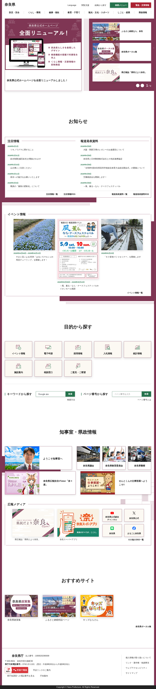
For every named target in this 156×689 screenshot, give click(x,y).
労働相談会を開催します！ (95, 177)
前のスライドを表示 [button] (137, 85)
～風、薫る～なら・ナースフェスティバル (101, 186)
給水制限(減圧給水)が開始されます (25, 159)
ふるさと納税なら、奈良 (132, 31)
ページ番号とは (144, 400)
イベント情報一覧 (135, 293)
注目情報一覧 (52, 194)
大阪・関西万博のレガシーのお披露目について (103, 150)
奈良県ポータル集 (129, 52)
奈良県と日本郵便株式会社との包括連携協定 (102, 159)
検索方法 (71, 400)
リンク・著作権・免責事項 (137, 663)
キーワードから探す (19, 394)
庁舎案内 (44, 676)
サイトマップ (131, 673)
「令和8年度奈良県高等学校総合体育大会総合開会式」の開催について (114, 168)
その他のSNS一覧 (136, 540)
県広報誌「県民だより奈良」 (134, 72)
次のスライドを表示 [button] (142, 85)
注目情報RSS (69, 194)
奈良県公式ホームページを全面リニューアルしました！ (37, 80)
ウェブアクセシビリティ (136, 668)
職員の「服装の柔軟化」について (25, 186)
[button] (70, 5)
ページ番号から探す (95, 394)
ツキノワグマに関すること (22, 150)
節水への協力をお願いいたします (25, 177)
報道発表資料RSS (141, 194)
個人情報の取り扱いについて (138, 658)
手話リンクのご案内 (42, 670)
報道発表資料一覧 (119, 194)
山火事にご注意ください (21, 168)
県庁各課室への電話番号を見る (20, 676)
